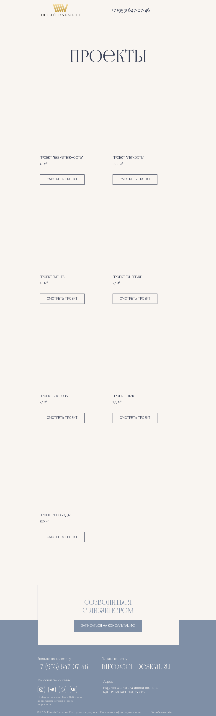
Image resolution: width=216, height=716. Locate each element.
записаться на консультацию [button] (108, 625)
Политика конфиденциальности (120, 712)
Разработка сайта (161, 712)
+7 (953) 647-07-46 (131, 10)
